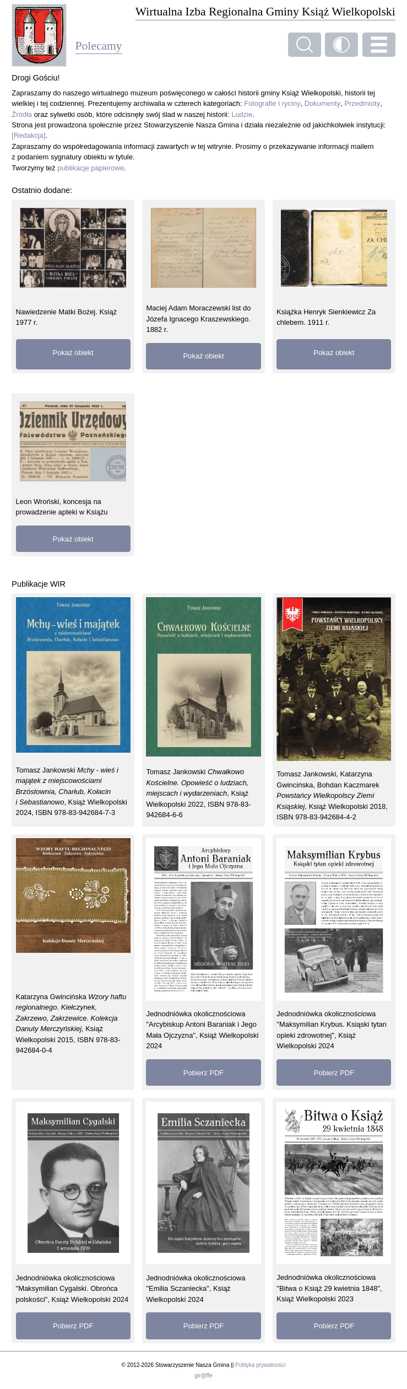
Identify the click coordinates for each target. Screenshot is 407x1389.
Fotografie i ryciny (272, 103)
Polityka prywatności (260, 1365)
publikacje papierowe (90, 168)
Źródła (22, 114)
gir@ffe (203, 1375)
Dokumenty (323, 103)
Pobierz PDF (203, 1073)
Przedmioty (362, 103)
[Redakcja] (28, 135)
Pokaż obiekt (73, 352)
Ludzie (241, 114)
